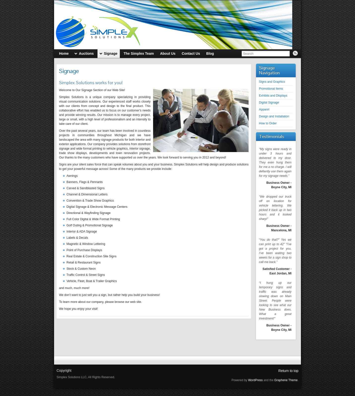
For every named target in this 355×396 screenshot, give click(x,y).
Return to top (288, 371)
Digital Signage (269, 102)
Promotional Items (271, 88)
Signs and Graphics (272, 81)
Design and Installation (274, 116)
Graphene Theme (286, 380)
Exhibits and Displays (273, 95)
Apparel (264, 109)
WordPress (255, 380)
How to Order (268, 123)
